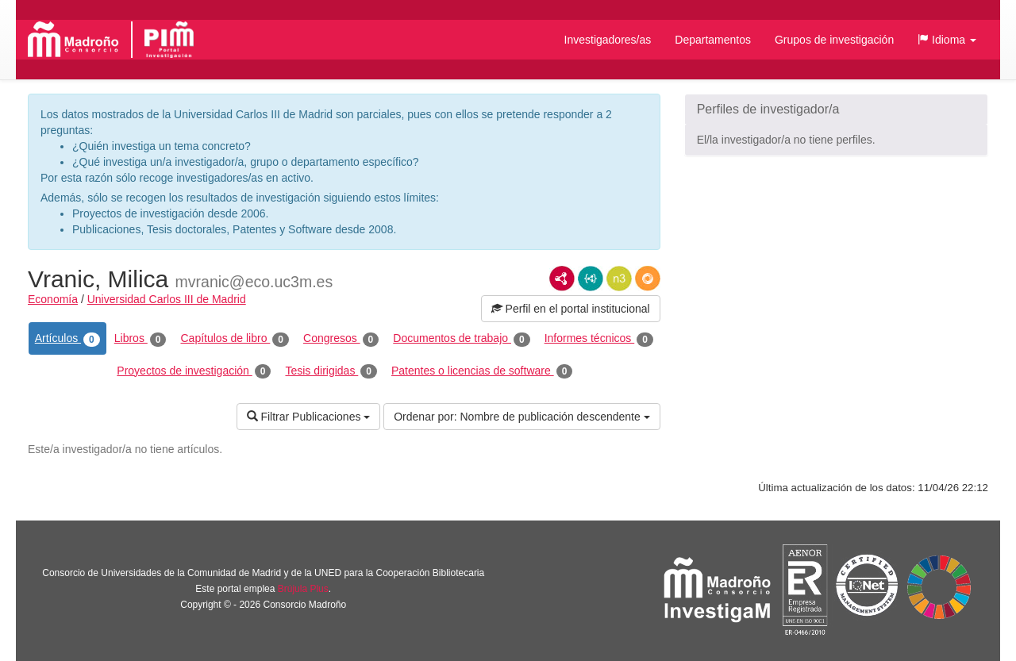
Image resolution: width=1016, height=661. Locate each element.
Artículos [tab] (67, 339)
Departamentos (713, 39)
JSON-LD (590, 278)
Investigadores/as (608, 39)
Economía (53, 299)
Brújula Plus (303, 588)
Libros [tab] (140, 339)
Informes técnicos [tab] (599, 339)
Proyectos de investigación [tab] (194, 371)
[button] (947, 40)
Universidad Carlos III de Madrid (166, 299)
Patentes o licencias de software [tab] (481, 371)
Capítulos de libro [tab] (234, 339)
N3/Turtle (619, 278)
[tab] (836, 109)
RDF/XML (562, 278)
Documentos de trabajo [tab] (461, 339)
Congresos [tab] (341, 339)
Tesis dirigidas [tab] (331, 371)
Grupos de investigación (834, 39)
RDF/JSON (647, 278)
